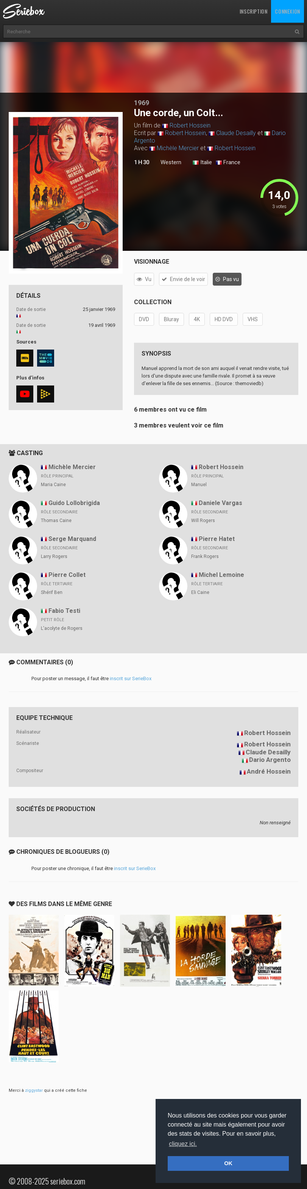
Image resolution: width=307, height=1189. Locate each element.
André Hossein (269, 771)
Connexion (287, 11)
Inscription (254, 11)
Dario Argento (270, 759)
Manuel (199, 484)
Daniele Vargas (220, 503)
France (228, 163)
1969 (141, 103)
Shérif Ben (51, 592)
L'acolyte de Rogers (62, 628)
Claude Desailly (236, 133)
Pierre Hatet (217, 538)
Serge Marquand (72, 538)
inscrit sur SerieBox (130, 678)
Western (171, 162)
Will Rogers (203, 520)
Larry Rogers (54, 556)
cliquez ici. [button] (183, 1144)
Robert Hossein (190, 125)
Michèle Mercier (178, 148)
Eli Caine (200, 592)
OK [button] (228, 1163)
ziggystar (34, 1090)
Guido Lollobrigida (74, 503)
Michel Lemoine (221, 574)
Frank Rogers (205, 556)
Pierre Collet (67, 574)
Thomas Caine (56, 520)
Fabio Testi (64, 610)
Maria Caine (53, 484)
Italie (202, 163)
